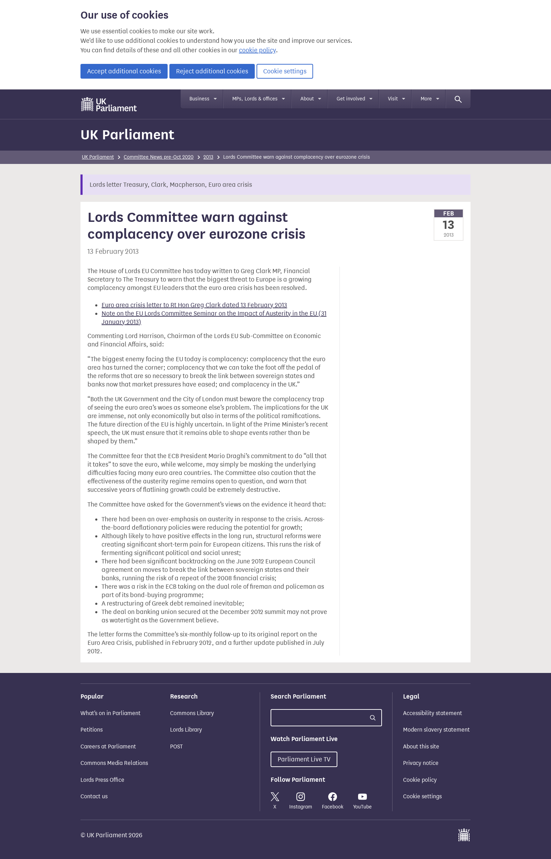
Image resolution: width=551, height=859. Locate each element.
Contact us (94, 796)
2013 (208, 157)
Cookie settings (284, 71)
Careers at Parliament (108, 746)
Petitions (91, 729)
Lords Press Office (102, 780)
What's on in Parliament (110, 713)
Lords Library (186, 729)
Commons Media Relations (114, 763)
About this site (421, 746)
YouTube (362, 801)
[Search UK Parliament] (326, 717)
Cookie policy (420, 780)
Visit (393, 99)
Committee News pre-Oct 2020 (159, 157)
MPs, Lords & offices (255, 99)
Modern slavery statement (436, 729)
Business (199, 99)
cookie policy (257, 50)
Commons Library (192, 713)
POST (176, 746)
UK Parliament (127, 134)
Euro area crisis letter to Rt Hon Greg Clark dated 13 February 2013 (194, 305)
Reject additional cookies (212, 71)
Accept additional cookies (124, 71)
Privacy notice (421, 763)
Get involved (351, 99)
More (426, 99)
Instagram (300, 801)
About (307, 99)
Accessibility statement (432, 713)
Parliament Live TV (304, 759)
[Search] (458, 99)
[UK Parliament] (109, 104)
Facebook (332, 801)
